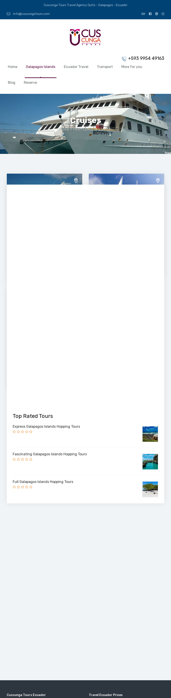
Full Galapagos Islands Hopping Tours (43, 482)
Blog (11, 82)
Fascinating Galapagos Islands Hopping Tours (50, 454)
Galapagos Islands (40, 67)
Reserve (30, 82)
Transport (105, 67)
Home (12, 67)
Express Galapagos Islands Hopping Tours (46, 426)
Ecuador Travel (76, 67)
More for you (131, 67)
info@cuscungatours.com (28, 14)
